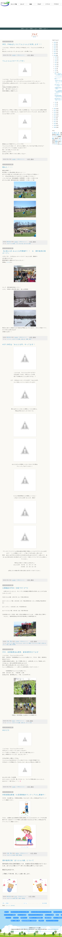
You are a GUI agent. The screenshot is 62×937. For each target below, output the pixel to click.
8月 (56, 64)
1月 (56, 106)
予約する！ (24, 917)
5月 (56, 70)
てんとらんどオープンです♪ (13, 61)
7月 (56, 66)
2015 (55, 114)
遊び (30, 339)
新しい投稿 (6, 903)
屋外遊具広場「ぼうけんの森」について (18, 860)
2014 (55, 116)
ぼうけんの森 (27, 243)
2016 (55, 112)
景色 (56, 142)
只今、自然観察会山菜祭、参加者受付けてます (20, 652)
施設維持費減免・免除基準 (29, 920)
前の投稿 (44, 903)
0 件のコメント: (21, 55)
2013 (55, 117)
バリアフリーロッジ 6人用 (36, 914)
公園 (10, 644)
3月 (56, 102)
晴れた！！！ (7, 167)
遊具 (20, 898)
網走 (58, 135)
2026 (55, 42)
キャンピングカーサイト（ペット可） (41, 912)
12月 (56, 57)
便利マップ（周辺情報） (36, 917)
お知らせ (23, 339)
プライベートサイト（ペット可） (19, 912)
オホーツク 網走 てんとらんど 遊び (32, 643)
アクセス (15, 917)
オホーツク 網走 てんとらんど (14, 643)
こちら (8, 262)
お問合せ (41, 920)
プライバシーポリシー (52, 920)
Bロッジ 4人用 (49, 914)
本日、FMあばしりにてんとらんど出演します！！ (22, 44)
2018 (55, 108)
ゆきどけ (6, 730)
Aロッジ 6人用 (22, 914)
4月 (56, 72)
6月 (56, 68)
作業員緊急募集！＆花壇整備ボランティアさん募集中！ (24, 795)
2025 (55, 44)
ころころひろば (19, 243)
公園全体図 (48, 917)
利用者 (14, 644)
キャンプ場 (5, 644)
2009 (55, 125)
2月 (56, 104)
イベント (9, 339)
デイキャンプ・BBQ (9, 914)
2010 (55, 123)
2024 (55, 46)
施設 (57, 914)
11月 (56, 59)
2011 (55, 121)
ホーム (25, 903)
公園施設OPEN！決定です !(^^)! (15, 588)
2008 (55, 127)
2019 (55, 55)
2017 (55, 110)
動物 (56, 141)
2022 (55, 49)
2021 (55, 51)
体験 (27, 339)
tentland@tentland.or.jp (53, 929)
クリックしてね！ (25, 815)
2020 (55, 53)
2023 (55, 47)
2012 (55, 119)
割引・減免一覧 (15, 920)
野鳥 (60, 144)
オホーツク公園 (11, 243)
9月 (56, 62)
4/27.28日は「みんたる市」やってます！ (18, 344)
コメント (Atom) (10, 905)
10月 (56, 60)
